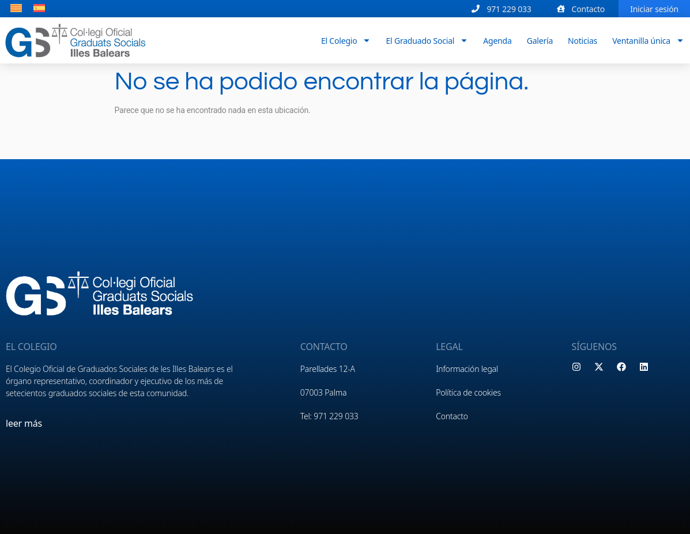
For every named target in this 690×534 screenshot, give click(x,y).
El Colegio (346, 40)
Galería (540, 40)
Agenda (497, 40)
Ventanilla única (648, 40)
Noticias (582, 40)
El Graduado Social (427, 40)
